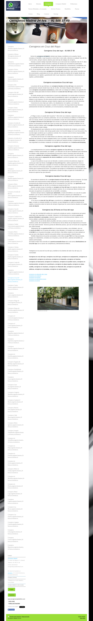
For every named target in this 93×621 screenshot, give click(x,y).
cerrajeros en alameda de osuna (37, 279)
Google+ (11, 589)
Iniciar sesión (81, 616)
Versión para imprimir (14, 616)
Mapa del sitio (25, 616)
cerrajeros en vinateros (35, 275)
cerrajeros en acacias (35, 277)
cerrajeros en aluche (34, 280)
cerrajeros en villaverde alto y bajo (38, 274)
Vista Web (82, 618)
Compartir (11, 609)
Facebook (11, 595)
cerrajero (10, 573)
